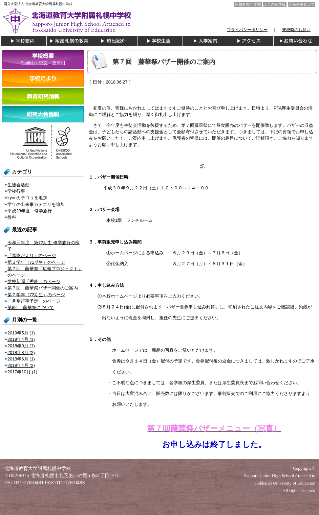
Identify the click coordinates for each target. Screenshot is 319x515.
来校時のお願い (296, 29)
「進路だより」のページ (31, 255)
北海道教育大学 (302, 4)
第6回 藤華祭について (30, 307)
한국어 (58, 62)
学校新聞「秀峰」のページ (33, 281)
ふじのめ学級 (274, 4)
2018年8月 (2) (21, 352)
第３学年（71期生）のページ (36, 262)
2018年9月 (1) (21, 345)
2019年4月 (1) (21, 339)
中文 (43, 62)
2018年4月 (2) (21, 365)
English (28, 62)
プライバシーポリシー (247, 29)
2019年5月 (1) (21, 332)
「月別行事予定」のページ (33, 301)
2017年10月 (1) (22, 371)
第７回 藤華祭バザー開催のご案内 (42, 287)
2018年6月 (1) (21, 358)
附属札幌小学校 (248, 4)
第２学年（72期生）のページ (36, 294)
